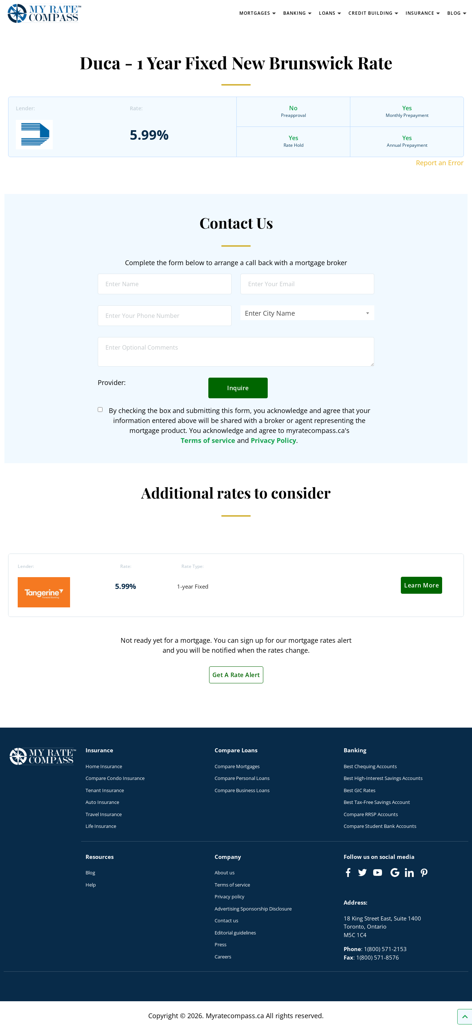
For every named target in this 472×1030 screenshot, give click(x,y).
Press (220, 944)
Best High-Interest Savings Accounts (383, 778)
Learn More (421, 585)
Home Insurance (104, 766)
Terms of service (208, 440)
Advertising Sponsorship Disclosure (253, 908)
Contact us (226, 920)
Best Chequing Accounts (370, 766)
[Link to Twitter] (363, 873)
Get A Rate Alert (236, 675)
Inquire (238, 388)
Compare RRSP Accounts (371, 814)
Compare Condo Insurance (115, 778)
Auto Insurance (102, 802)
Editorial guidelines (235, 932)
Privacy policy (229, 896)
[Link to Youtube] (379, 874)
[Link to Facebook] (348, 872)
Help (91, 884)
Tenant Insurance (105, 790)
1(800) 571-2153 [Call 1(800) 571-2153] (385, 949)
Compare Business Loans (242, 790)
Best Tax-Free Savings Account (377, 802)
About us (225, 872)
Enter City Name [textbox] (270, 313)
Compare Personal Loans (242, 778)
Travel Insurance (104, 814)
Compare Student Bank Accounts (380, 826)
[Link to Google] (395, 872)
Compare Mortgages (237, 766)
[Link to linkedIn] (409, 872)
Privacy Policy (273, 440)
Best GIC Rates (359, 790)
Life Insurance (101, 826)
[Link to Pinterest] (423, 872)
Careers (223, 956)
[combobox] (307, 312)
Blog (90, 872)
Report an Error (440, 162)
